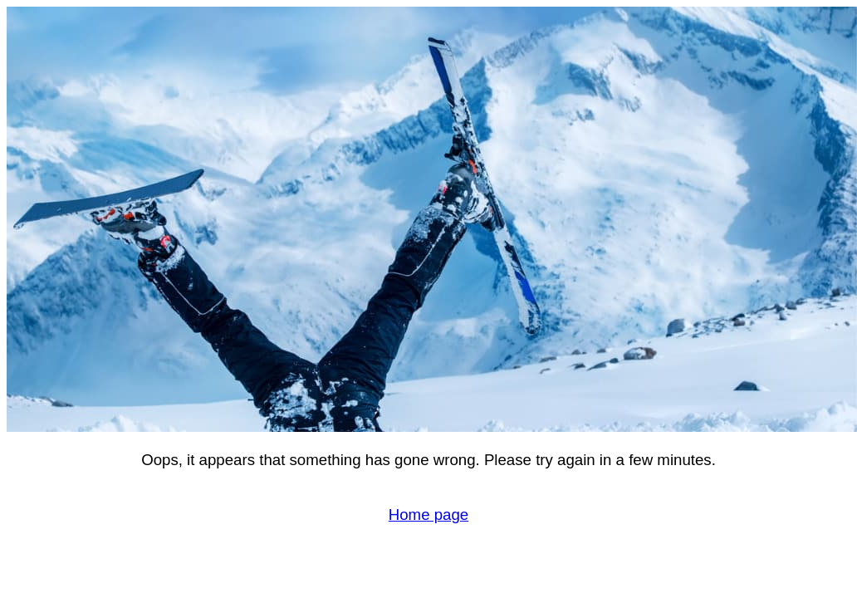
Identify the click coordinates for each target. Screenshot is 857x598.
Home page (428, 514)
